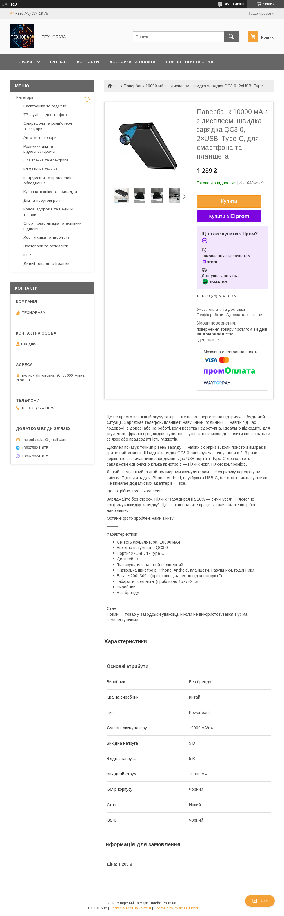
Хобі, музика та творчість (46, 237)
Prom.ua (169, 903)
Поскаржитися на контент (130, 908)
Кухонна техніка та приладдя (50, 192)
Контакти (88, 62)
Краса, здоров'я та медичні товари (48, 212)
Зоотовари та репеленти (45, 246)
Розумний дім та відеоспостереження (42, 149)
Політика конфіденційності (176, 908)
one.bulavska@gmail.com (43, 439)
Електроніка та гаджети (44, 106)
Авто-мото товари (40, 137)
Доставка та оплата (132, 62)
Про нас (57, 62)
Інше (27, 255)
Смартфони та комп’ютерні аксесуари (48, 126)
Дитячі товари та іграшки (46, 263)
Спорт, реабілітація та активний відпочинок (52, 226)
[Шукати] (231, 36)
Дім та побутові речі (41, 200)
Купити (229, 201)
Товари (24, 62)
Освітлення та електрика (45, 160)
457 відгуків (234, 4)
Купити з (229, 216)
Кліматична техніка (40, 169)
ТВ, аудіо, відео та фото (45, 114)
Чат (260, 901)
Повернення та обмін (190, 62)
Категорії (24, 97)
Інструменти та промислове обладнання (48, 180)
